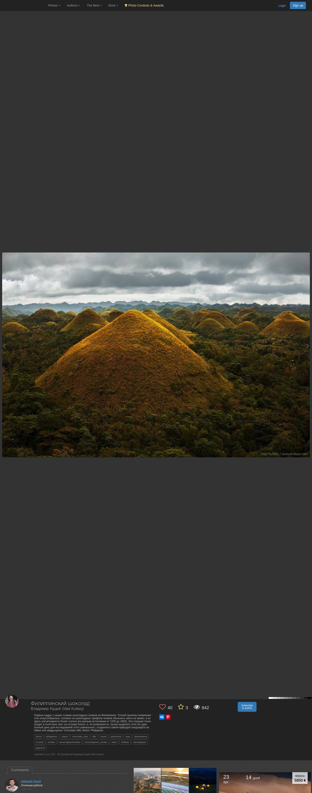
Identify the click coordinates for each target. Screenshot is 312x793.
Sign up (298, 5)
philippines (51, 736)
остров (39, 742)
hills (94, 736)
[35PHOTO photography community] (23, 5)
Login (282, 5)
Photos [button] (54, 5)
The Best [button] (94, 5)
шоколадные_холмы (96, 742)
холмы (51, 742)
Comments (20, 770)
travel (103, 736)
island (65, 736)
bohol (39, 736)
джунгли (40, 747)
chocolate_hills (80, 736)
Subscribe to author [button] (247, 707)
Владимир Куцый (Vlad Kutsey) (57, 708)
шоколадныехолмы (69, 742)
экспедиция (139, 742)
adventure (116, 736)
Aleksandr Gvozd (31, 781)
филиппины (140, 736)
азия (114, 742)
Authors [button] (73, 5)
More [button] (113, 5)
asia (128, 736)
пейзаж (125, 742)
